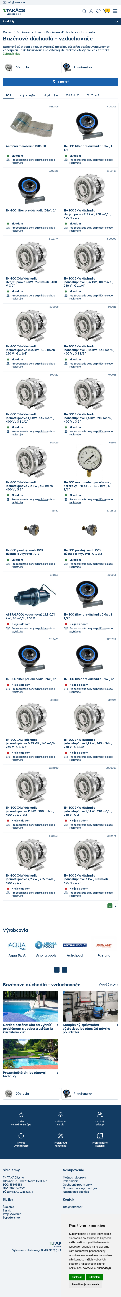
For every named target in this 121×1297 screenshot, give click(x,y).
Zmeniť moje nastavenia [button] (85, 1284)
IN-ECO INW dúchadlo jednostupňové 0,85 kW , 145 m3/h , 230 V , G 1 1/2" (31, 777)
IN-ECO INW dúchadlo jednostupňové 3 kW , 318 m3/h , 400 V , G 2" (87, 919)
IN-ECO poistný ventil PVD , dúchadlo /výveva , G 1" (25, 575)
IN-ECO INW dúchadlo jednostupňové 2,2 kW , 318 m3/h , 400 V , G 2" (30, 506)
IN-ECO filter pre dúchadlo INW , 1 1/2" (88, 643)
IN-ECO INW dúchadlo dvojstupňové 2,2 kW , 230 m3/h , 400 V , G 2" (87, 221)
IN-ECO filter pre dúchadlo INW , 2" (31, 217)
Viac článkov (107, 1025)
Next (64, 1010)
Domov (7, 32)
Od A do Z (75, 95)
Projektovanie (12, 1254)
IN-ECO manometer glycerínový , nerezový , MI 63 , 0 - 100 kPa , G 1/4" (87, 506)
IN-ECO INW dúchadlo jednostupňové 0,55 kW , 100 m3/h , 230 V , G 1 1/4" (31, 363)
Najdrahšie (52, 95)
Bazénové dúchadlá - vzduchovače (70, 32)
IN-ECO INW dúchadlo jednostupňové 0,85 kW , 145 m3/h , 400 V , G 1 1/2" (89, 363)
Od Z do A (96, 95)
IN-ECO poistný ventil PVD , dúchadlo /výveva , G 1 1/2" (83, 575)
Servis (7, 1251)
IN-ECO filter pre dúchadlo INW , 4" (89, 709)
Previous (57, 1010)
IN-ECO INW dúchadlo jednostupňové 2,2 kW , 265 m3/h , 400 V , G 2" (30, 919)
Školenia (8, 1247)
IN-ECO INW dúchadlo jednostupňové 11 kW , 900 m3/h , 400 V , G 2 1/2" (30, 848)
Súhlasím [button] (77, 1277)
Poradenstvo (11, 1258)
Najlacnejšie (28, 95)
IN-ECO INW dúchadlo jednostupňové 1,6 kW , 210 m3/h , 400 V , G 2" (88, 435)
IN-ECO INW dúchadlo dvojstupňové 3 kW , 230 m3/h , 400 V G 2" (31, 292)
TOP (9, 95)
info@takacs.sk (14, 2)
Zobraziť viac (11, 54)
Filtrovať (60, 82)
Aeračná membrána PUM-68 (26, 149)
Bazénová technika (29, 32)
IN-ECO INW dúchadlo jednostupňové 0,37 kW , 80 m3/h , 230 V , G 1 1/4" (88, 292)
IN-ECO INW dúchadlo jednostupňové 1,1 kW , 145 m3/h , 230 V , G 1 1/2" (88, 777)
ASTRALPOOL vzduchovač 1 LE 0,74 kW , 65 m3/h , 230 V (30, 643)
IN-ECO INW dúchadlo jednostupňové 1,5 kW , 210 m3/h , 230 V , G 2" (88, 848)
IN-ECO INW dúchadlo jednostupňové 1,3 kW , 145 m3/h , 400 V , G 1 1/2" (30, 435)
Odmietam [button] (94, 1277)
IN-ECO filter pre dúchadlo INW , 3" (31, 709)
